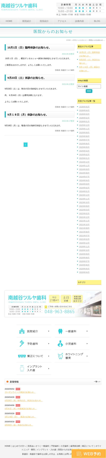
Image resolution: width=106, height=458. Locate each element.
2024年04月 (84, 180)
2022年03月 (84, 210)
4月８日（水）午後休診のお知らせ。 (21, 408)
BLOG (97, 21)
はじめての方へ (19, 440)
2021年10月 (84, 224)
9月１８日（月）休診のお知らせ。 (28, 114)
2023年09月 (84, 206)
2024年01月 (84, 191)
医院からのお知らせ (66, 443)
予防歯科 (55, 440)
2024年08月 (84, 173)
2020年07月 (84, 261)
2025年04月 (84, 151)
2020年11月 (84, 246)
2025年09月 (84, 132)
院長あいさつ (33, 440)
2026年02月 (84, 118)
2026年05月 (84, 107)
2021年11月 (84, 221)
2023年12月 (84, 195)
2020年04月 (84, 272)
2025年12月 (84, 125)
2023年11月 (84, 199)
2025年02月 (84, 154)
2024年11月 (84, 166)
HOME (9, 21)
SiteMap (80, 443)
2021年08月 (84, 232)
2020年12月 (84, 243)
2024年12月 (84, 162)
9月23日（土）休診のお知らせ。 (27, 77)
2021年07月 (84, 236)
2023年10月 (84, 202)
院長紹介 (44, 21)
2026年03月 (84, 114)
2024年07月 (84, 177)
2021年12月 (84, 217)
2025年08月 (84, 136)
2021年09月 (84, 228)
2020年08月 (84, 258)
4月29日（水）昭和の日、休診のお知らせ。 (24, 400)
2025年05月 (84, 147)
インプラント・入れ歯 (46, 443)
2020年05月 (84, 269)
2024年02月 (84, 188)
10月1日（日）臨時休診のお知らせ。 (30, 47)
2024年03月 (84, 184)
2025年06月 (84, 144)
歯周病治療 (75, 440)
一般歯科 (45, 440)
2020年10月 (84, 250)
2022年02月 (84, 213)
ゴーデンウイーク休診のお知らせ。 (20, 392)
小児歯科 (64, 440)
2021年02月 (84, 239)
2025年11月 (84, 129)
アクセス (62, 21)
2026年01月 (84, 121)
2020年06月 (84, 265)
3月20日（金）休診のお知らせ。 (19, 425)
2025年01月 (84, 158)
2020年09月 (84, 254)
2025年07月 (84, 140)
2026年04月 (84, 110)
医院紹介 (26, 21)
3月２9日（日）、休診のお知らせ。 (20, 417)
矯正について (88, 440)
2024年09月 (84, 169)
